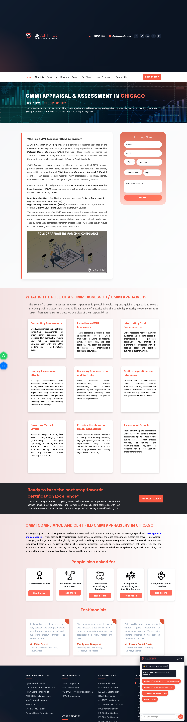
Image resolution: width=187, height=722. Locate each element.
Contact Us (121, 77)
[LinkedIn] (147, 36)
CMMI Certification (107, 683)
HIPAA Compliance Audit (37, 692)
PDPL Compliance (70, 687)
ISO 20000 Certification (109, 687)
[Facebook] (136, 36)
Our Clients (87, 77)
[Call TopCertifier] (96, 36)
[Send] (180, 716)
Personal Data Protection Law (39, 713)
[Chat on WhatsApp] (3, 355)
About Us (39, 77)
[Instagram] (159, 36)
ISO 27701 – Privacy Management (78, 692)
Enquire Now (152, 76)
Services (52, 77)
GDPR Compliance (71, 683)
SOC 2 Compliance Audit (37, 700)
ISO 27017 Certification (108, 692)
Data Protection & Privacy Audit (40, 687)
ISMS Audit (30, 704)
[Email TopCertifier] (120, 36)
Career (75, 77)
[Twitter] (142, 36)
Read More (39, 593)
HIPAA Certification (107, 696)
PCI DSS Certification (108, 713)
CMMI (38, 103)
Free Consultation (151, 498)
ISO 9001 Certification (108, 717)
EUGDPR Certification (108, 708)
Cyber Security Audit (35, 683)
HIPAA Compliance (71, 696)
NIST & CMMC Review (35, 708)
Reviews (64, 77)
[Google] (153, 36)
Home (28, 77)
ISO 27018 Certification (108, 700)
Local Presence (104, 77)
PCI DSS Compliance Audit (38, 696)
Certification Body (54, 103)
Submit (143, 197)
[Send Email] (3, 365)
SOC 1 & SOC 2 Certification (111, 704)
